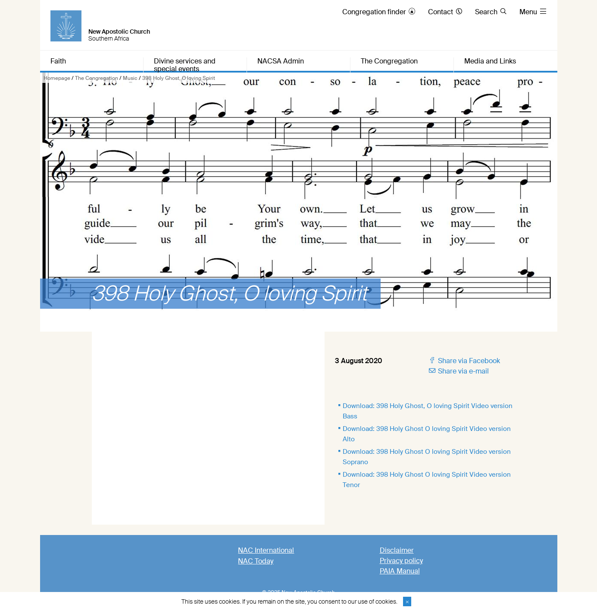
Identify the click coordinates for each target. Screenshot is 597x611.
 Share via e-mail (458, 371)
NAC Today (255, 561)
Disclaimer (397, 550)
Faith (58, 61)
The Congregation (96, 78)
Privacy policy (401, 560)
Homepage (57, 78)
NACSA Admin (280, 61)
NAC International (266, 550)
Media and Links (490, 61)
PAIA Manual (400, 571)
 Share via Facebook (464, 360)
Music (130, 78)
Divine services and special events (185, 65)
